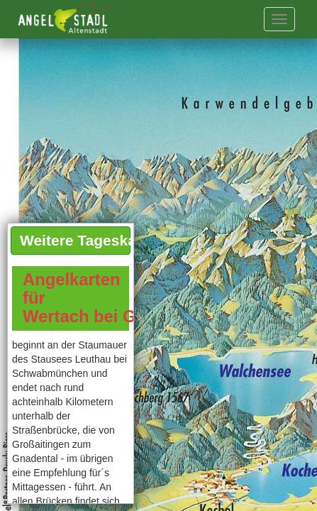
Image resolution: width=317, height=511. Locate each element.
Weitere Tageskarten (75, 240)
